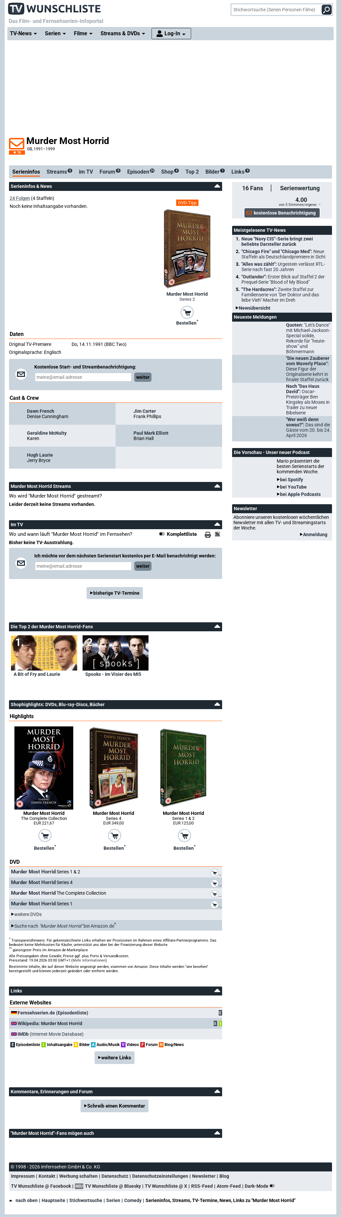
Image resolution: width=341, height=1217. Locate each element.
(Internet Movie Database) (51, 1034)
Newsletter (203, 1176)
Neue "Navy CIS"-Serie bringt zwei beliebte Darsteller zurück (277, 241)
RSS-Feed (202, 1186)
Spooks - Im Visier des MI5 (113, 674)
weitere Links (116, 1058)
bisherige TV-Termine (116, 593)
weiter (143, 377)
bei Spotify (291, 479)
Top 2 (192, 172)
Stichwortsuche (85, 1200)
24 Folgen (20, 198)
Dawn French (40, 411)
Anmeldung (315, 534)
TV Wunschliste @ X (166, 1186)
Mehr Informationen (89, 960)
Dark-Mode (261, 1186)
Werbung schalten (78, 1176)
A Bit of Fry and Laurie (37, 674)
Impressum (23, 1176)
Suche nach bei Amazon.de (64, 926)
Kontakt (47, 1176)
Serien (113, 1200)
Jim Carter (145, 411)
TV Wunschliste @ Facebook (41, 1186)
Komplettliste (182, 534)
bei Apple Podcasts (300, 494)
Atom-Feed (229, 1186)
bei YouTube (293, 487)
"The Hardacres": (280, 295)
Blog (224, 1176)
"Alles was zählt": (283, 266)
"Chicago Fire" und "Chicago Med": (283, 254)
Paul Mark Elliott (151, 433)
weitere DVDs (28, 914)
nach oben (23, 1200)
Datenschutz (115, 1176)
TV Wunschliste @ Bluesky (113, 1186)
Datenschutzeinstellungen (160, 1176)
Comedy (133, 1200)
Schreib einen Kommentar (116, 1106)
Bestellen (187, 322)
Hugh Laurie (40, 455)
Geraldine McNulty (47, 433)
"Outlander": (283, 279)
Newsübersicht (254, 308)
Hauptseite (53, 1200)
